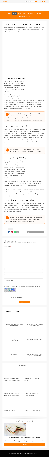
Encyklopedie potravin (24, 16)
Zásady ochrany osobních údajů (33, 453)
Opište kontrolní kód (16, 297)
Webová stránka (8, 280)
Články (14, 13)
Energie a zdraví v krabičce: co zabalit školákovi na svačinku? (14, 325)
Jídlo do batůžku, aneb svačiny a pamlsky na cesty (14, 339)
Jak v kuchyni (23, 453)
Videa (24, 13)
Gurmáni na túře (14, 354)
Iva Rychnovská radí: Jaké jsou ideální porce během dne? (35, 325)
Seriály (19, 13)
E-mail (6, 274)
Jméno (6, 268)
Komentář (7, 246)
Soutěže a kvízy (31, 13)
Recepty (9, 13)
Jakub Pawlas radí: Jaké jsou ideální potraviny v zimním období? (34, 354)
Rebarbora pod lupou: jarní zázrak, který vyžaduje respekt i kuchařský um (12, 395)
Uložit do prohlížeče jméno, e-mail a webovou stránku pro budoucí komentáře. (23, 286)
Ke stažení (39, 13)
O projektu (5, 1)
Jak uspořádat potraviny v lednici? (34, 339)
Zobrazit (24, 444)
